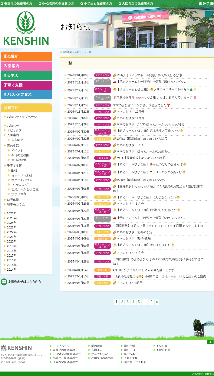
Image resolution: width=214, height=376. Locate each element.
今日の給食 (18, 160)
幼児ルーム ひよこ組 (25, 189)
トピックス (14, 130)
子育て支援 (14, 165)
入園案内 (13, 135)
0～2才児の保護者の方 (67, 354)
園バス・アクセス (135, 362)
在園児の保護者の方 (65, 350)
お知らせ (13, 125)
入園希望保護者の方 (65, 362)
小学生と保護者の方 (65, 358)
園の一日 (129, 350)
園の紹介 (96, 345)
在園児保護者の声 (102, 358)
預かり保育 (18, 194)
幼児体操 (13, 199)
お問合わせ (163, 350)
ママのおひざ (20, 184)
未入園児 (17, 140)
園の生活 (13, 145)
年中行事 (129, 354)
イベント (17, 150)
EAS (14, 170)
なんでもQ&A (99, 354)
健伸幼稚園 (66, 52)
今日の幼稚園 (20, 155)
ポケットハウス (21, 180)
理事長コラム (16, 204)
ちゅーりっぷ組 (21, 175)
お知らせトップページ (22, 116)
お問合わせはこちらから (24, 281)
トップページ (61, 345)
